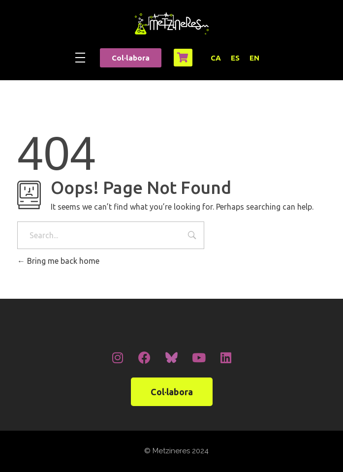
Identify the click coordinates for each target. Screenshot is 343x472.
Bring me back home (58, 260)
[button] (130, 57)
